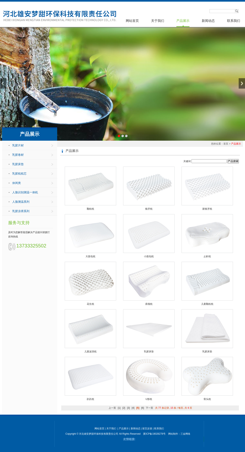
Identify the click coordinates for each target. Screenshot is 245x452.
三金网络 (185, 433)
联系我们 (233, 20)
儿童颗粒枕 (207, 304)
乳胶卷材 (18, 154)
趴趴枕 (90, 399)
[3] (128, 407)
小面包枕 (149, 256)
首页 (225, 143)
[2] (123, 407)
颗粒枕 (90, 208)
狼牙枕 (149, 208)
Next (242, 83)
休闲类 (16, 183)
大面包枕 (90, 256)
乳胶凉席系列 (20, 211)
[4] (133, 407)
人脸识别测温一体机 (25, 192)
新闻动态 (208, 20)
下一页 (149, 407)
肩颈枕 (149, 304)
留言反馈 (147, 428)
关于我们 (157, 20)
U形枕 (149, 399)
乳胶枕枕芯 (19, 173)
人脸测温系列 (20, 201)
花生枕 (90, 304)
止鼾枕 (207, 256)
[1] (119, 407)
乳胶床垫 (18, 164)
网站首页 (132, 20)
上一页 (112, 407)
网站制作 (173, 433)
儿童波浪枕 (90, 351)
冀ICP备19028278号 (154, 433)
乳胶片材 (18, 145)
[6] (142, 407)
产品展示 (182, 20)
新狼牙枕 (207, 208)
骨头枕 (207, 399)
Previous (3, 83)
